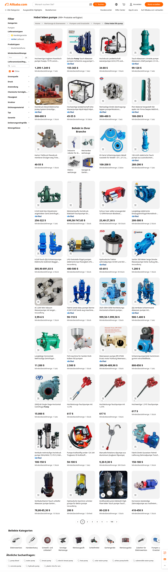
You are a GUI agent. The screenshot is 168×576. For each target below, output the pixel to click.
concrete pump (14, 566)
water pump (29, 561)
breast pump (45, 561)
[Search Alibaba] (61, 4)
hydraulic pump (32, 566)
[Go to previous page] (77, 522)
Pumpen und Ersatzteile (79, 23)
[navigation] (18, 270)
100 (112, 522)
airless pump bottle (120, 561)
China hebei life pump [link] (114, 23)
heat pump (83, 561)
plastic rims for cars (52, 566)
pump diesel (13, 561)
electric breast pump (64, 561)
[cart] (124, 5)
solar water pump (99, 561)
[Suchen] (99, 4)
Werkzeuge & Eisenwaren (54, 23)
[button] (90, 4)
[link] (165, 553)
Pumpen (97, 23)
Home (37, 23)
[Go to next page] (117, 522)
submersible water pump (143, 561)
